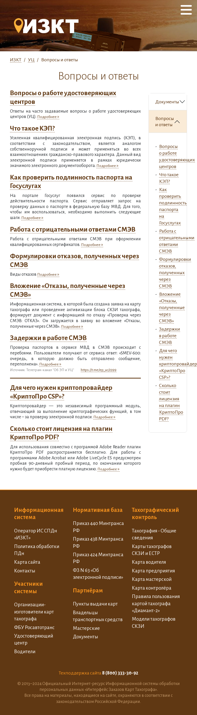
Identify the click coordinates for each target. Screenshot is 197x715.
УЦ (31, 59)
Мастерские (86, 628)
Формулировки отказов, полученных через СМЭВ (175, 273)
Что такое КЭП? (32, 128)
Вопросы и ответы (164, 121)
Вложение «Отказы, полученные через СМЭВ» (172, 307)
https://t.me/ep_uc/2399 (98, 370)
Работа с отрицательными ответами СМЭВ (72, 229)
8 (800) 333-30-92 (120, 673)
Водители (24, 651)
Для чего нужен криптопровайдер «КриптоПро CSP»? (178, 364)
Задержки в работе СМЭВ (48, 338)
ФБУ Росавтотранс (34, 627)
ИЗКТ (15, 59)
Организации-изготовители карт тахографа (34, 611)
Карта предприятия (153, 570)
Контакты (24, 570)
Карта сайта (27, 562)
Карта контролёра (151, 588)
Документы (167, 101)
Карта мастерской (152, 579)
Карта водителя (149, 562)
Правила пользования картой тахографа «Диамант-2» (156, 603)
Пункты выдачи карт (95, 604)
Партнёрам (88, 591)
